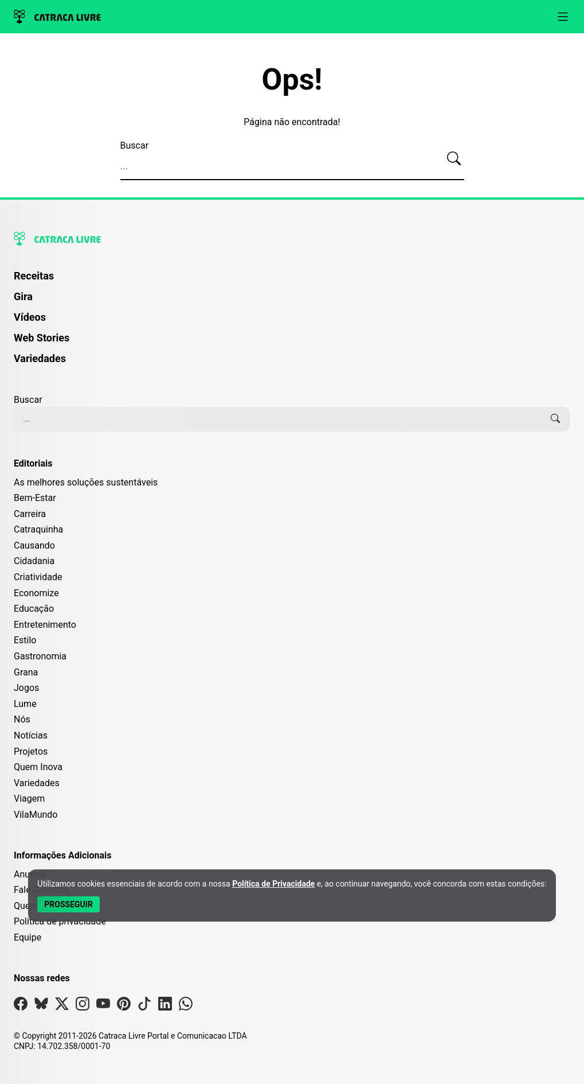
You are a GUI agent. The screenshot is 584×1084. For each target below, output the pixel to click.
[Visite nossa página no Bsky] (41, 1006)
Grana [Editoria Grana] (26, 672)
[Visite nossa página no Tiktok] (144, 1006)
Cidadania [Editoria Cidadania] (34, 560)
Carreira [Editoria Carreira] (30, 513)
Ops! (292, 80)
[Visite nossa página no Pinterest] (124, 1006)
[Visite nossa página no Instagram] (82, 1006)
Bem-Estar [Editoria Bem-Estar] (35, 497)
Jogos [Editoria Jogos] (26, 687)
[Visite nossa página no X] (62, 1006)
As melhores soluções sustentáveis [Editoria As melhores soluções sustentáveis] (86, 482)
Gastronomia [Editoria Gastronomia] (40, 656)
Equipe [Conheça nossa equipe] (27, 937)
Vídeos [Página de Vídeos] (30, 317)
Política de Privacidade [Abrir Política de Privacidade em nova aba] (273, 883)
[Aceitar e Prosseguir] (68, 904)
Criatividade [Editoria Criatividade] (38, 577)
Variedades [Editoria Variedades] (37, 783)
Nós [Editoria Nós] (22, 719)
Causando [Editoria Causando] (34, 545)
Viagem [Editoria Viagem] (29, 798)
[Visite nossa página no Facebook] (21, 1006)
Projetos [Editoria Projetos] (31, 751)
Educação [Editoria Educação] (34, 608)
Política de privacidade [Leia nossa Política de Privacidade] (60, 921)
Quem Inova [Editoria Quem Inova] (38, 766)
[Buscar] (454, 159)
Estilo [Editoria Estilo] (25, 640)
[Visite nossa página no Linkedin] (165, 1006)
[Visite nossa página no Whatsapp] (186, 1006)
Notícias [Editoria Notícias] (31, 735)
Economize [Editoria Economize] (36, 593)
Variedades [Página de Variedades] (40, 358)
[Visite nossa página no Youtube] (103, 1006)
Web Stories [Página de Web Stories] (41, 338)
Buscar (134, 145)
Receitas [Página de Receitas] (34, 276)
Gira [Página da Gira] (23, 296)
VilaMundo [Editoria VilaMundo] (35, 814)
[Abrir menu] (562, 16)
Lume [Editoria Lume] (25, 703)
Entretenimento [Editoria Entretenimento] (45, 624)
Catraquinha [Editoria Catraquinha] (38, 529)
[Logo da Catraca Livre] (57, 17)
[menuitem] (292, 281)
